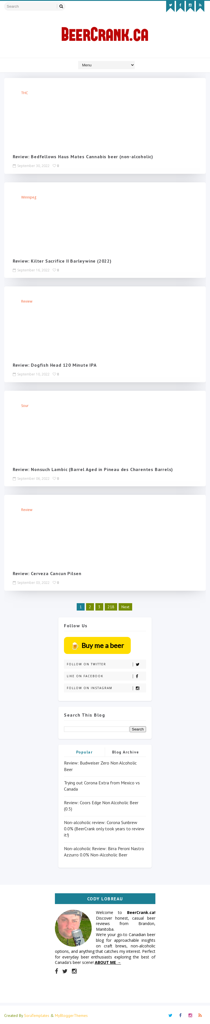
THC (24, 92)
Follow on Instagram (106, 687)
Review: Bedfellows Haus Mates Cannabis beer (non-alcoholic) (83, 156)
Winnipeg (28, 197)
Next (125, 605)
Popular (84, 750)
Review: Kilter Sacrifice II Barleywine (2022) (62, 260)
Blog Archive (125, 750)
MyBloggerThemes (71, 1014)
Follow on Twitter (106, 663)
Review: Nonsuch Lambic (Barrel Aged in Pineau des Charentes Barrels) (93, 468)
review (26, 300)
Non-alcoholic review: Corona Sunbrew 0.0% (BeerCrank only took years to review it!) (104, 827)
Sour (25, 404)
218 (111, 605)
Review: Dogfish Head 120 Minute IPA (55, 364)
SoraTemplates (36, 1014)
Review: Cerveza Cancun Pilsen (47, 572)
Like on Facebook (106, 675)
